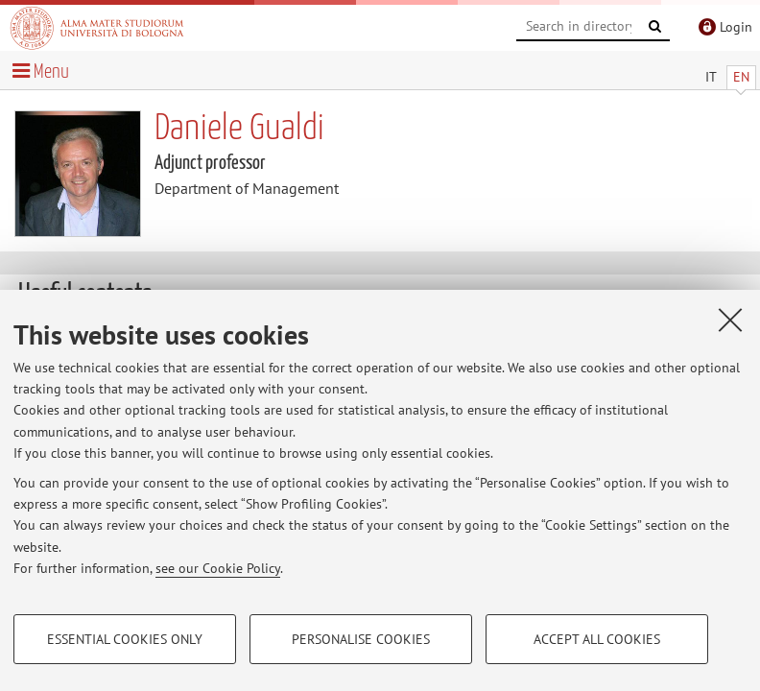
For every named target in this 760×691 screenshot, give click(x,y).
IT (711, 76)
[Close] (730, 319)
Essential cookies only (124, 639)
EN (741, 76)
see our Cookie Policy (217, 568)
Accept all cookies (597, 639)
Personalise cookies (361, 639)
